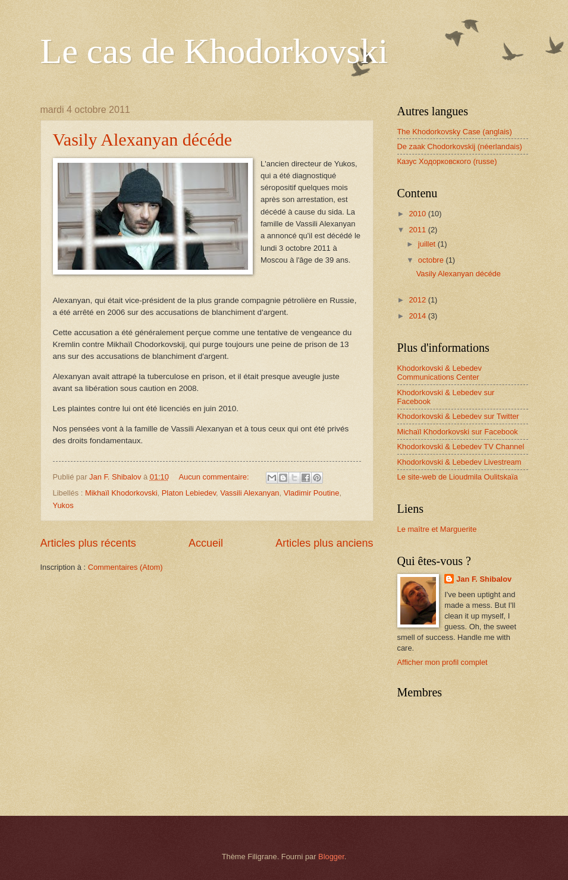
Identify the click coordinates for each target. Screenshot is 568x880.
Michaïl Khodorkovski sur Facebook (457, 431)
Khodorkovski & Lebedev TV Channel (461, 446)
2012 (418, 299)
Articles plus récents (88, 543)
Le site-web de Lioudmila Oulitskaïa (457, 476)
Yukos (63, 505)
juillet (428, 243)
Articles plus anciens (324, 543)
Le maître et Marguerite (437, 529)
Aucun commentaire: (214, 476)
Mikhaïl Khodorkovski (121, 492)
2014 (418, 315)
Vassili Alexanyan (249, 492)
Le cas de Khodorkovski (214, 51)
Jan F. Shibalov (483, 579)
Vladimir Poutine (312, 492)
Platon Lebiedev (189, 492)
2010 (418, 213)
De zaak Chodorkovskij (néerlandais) (459, 146)
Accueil (206, 543)
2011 (418, 229)
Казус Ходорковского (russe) (447, 161)
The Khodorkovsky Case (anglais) (454, 131)
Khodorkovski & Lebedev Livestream (459, 462)
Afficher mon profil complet (442, 662)
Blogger (331, 856)
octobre (432, 260)
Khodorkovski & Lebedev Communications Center (439, 372)
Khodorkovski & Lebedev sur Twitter (458, 416)
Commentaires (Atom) (125, 567)
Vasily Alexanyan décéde (143, 139)
